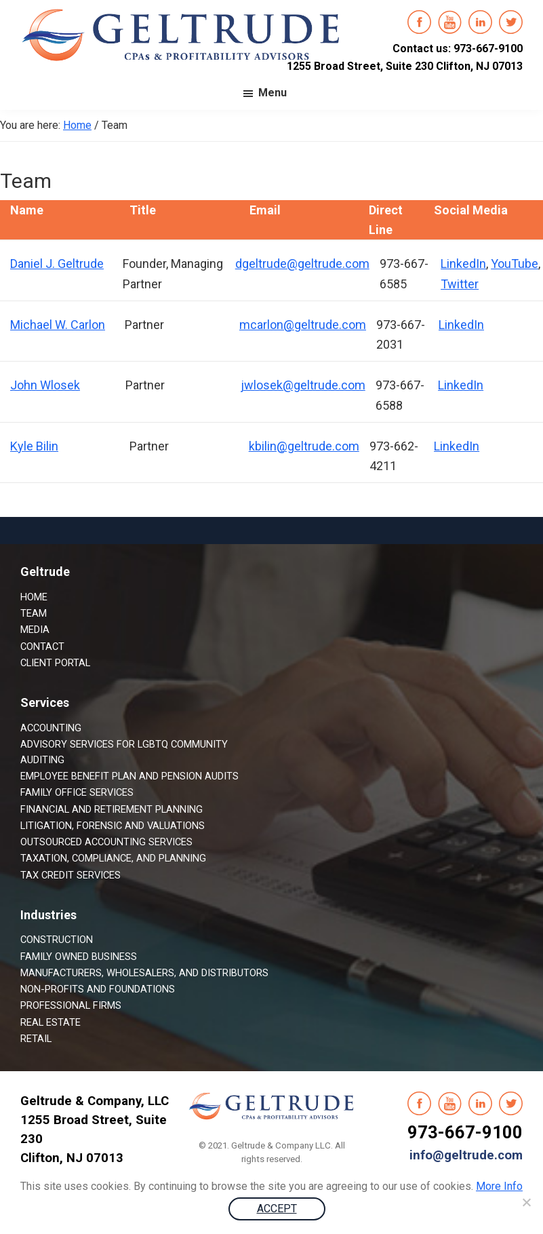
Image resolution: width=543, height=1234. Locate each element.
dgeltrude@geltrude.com (302, 263)
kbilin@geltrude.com (304, 446)
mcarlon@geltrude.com (302, 324)
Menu (272, 92)
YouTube (514, 263)
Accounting (50, 728)
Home (33, 597)
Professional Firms (70, 1005)
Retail (36, 1039)
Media (34, 629)
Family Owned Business (78, 956)
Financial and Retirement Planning (111, 809)
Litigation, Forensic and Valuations (112, 826)
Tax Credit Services (70, 875)
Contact (42, 646)
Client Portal (55, 663)
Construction (56, 939)
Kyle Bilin (34, 446)
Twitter (460, 284)
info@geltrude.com (466, 1155)
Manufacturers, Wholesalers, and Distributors (144, 973)
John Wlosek (45, 385)
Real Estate (50, 1022)
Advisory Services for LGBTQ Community (124, 744)
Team (33, 613)
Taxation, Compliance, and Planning (113, 858)
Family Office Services (77, 792)
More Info (499, 1186)
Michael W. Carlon (57, 324)
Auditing (42, 760)
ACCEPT (277, 1208)
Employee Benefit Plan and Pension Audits (129, 776)
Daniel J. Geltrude (57, 263)
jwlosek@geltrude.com (303, 385)
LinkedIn (463, 263)
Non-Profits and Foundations (97, 989)
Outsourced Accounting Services (106, 842)
